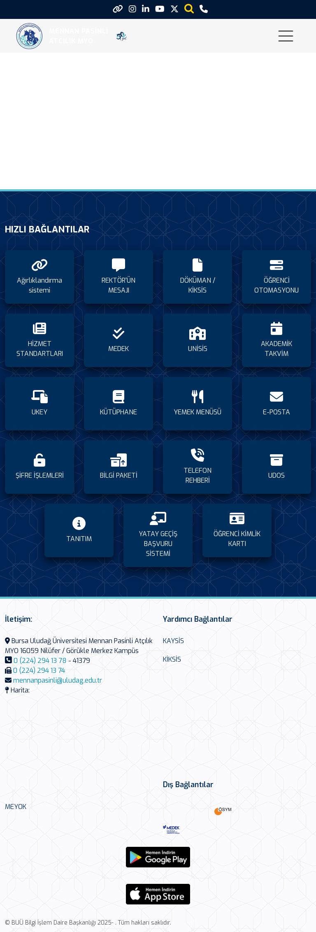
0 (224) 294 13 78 (40, 660)
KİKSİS (172, 659)
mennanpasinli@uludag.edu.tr (57, 680)
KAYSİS (173, 641)
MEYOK (15, 806)
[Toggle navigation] (286, 36)
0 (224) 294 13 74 (39, 670)
